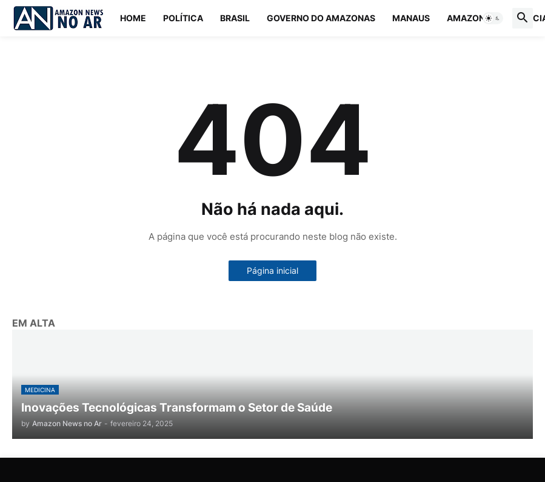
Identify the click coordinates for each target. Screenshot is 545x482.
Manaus (411, 18)
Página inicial (272, 270)
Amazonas (472, 18)
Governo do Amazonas (321, 18)
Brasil (235, 18)
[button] (493, 18)
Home (133, 18)
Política (183, 18)
